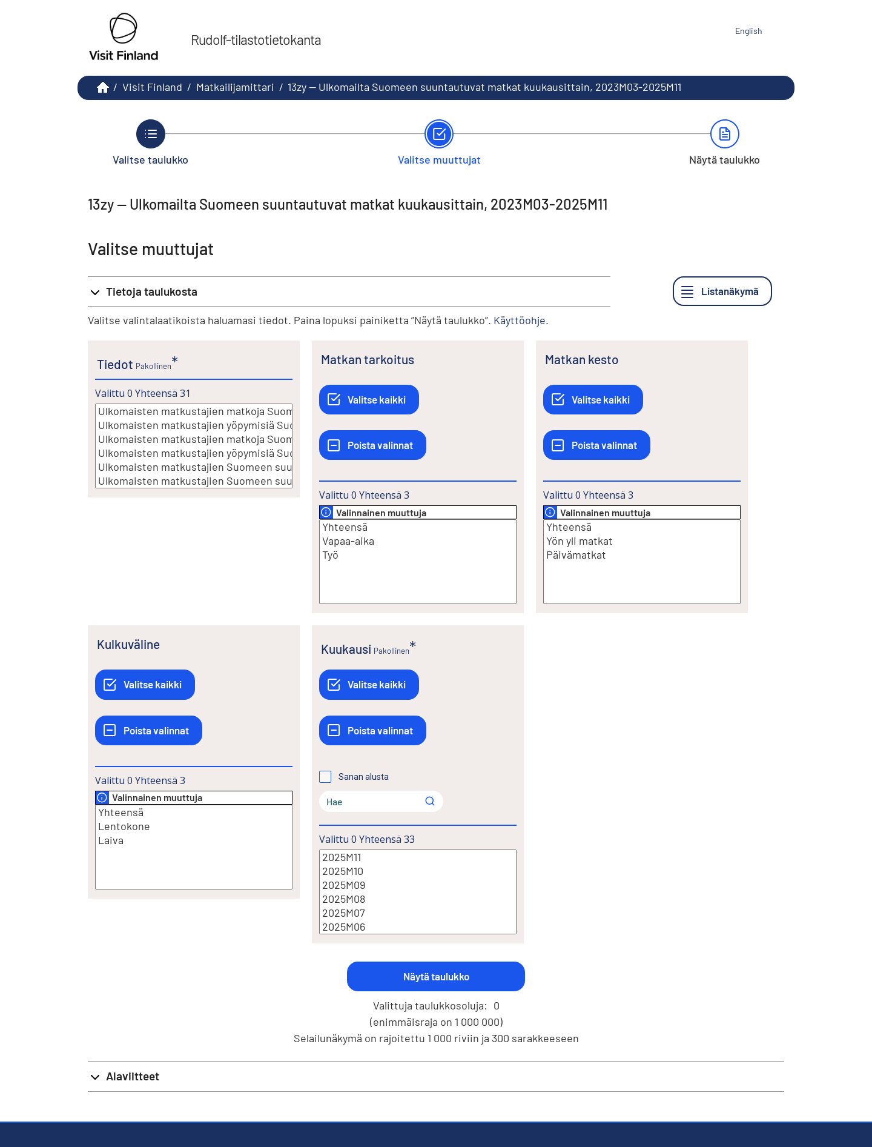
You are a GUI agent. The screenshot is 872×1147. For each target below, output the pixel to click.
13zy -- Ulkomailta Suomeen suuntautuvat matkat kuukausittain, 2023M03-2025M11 (484, 86)
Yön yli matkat (642, 541)
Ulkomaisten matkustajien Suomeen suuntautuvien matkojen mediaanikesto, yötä (194, 467)
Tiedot (115, 363)
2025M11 (418, 857)
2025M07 (418, 913)
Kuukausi (346, 648)
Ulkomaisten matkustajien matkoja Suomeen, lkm (194, 411)
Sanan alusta (364, 777)
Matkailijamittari (235, 86)
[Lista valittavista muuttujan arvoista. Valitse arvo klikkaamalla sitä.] (193, 446)
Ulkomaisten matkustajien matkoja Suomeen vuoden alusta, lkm (194, 439)
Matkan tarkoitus (367, 359)
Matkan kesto (582, 359)
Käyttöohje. (521, 320)
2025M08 (418, 899)
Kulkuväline (128, 643)
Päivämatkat (642, 555)
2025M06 (418, 927)
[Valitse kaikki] (369, 399)
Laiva (194, 840)
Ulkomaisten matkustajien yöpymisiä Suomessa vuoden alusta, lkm (194, 453)
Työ (418, 555)
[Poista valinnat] (372, 445)
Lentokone (194, 826)
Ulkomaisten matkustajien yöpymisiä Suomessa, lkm (194, 425)
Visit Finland (152, 86)
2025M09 (418, 885)
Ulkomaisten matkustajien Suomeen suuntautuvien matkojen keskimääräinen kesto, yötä (194, 481)
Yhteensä (418, 527)
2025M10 (418, 871)
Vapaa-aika (418, 541)
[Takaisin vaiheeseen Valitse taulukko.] (150, 142)
